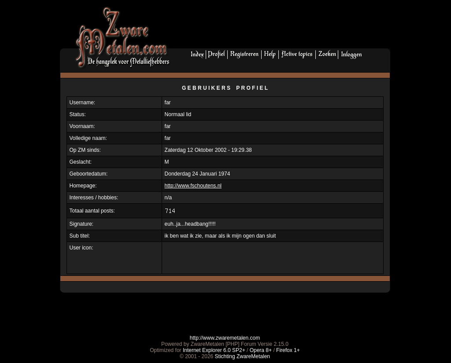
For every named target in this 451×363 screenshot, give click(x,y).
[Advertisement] (283, 27)
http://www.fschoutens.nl (193, 186)
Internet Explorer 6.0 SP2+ (214, 350)
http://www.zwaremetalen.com (225, 338)
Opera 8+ (261, 350)
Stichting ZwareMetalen (242, 356)
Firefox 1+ (288, 350)
